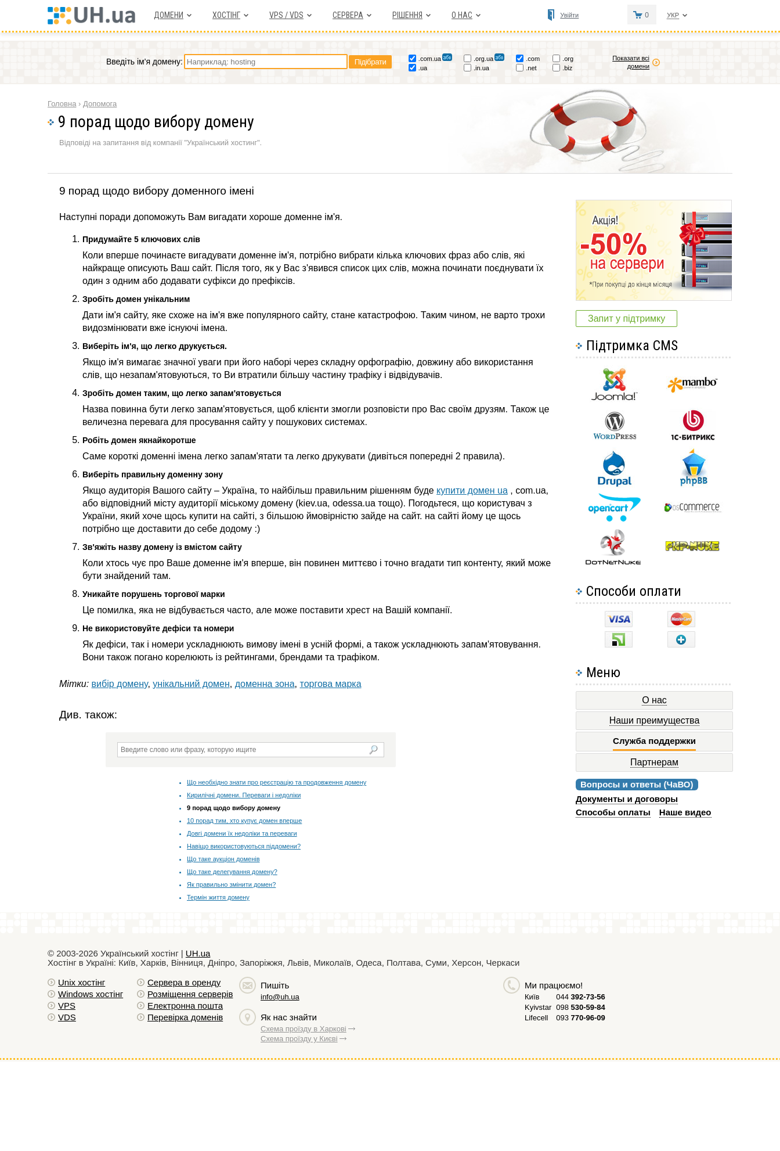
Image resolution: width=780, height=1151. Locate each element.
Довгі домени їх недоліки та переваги (242, 833)
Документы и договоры (627, 799)
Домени (168, 15)
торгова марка (330, 684)
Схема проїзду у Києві (299, 1038)
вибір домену (120, 684)
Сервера (348, 15)
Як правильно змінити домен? (231, 884)
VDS (67, 1017)
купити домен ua (472, 490)
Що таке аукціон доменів (223, 858)
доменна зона (265, 684)
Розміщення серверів (190, 994)
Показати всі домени (630, 62)
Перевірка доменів (185, 1017)
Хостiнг (226, 15)
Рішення (407, 15)
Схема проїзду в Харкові (303, 1028)
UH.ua (198, 953)
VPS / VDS (286, 15)
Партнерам (654, 762)
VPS (66, 1005)
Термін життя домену (218, 897)
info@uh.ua (280, 996)
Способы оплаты (613, 812)
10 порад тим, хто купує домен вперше (244, 820)
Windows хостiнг (90, 994)
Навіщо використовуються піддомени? (244, 846)
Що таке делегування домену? (232, 871)
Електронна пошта (185, 1005)
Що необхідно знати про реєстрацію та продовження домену (276, 782)
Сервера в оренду (184, 982)
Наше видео (685, 812)
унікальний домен (191, 684)
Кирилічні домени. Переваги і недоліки (244, 795)
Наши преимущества (654, 720)
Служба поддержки (654, 741)
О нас (462, 15)
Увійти (569, 15)
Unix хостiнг (81, 982)
